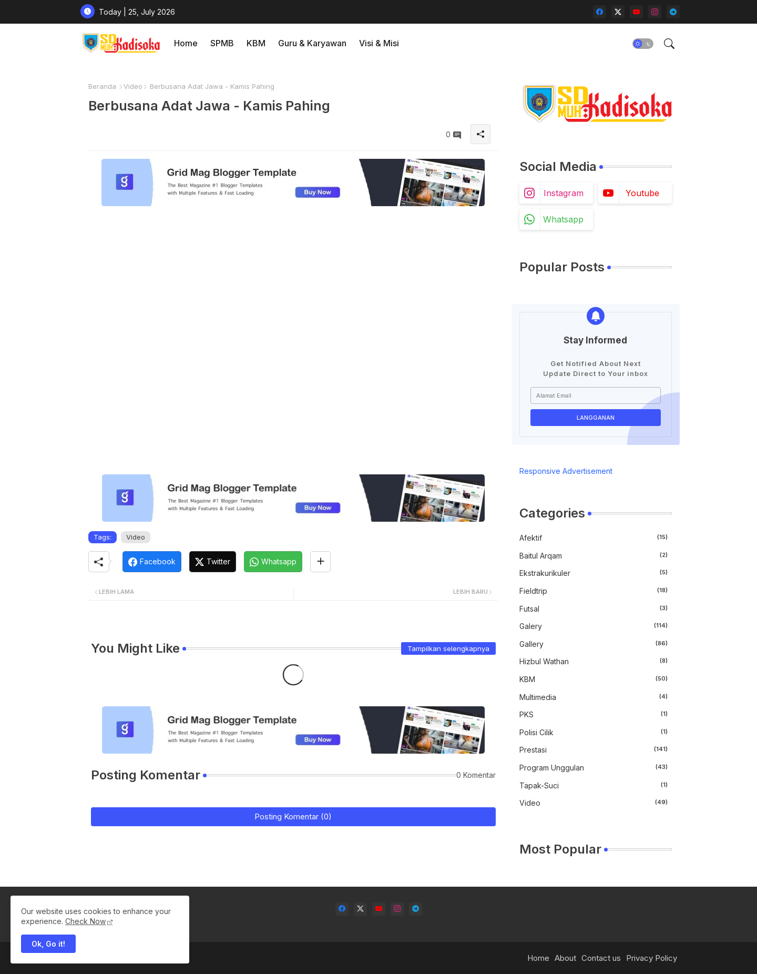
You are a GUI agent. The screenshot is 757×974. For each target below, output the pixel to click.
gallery (593, 643)
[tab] (186, 43)
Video (133, 86)
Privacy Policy (651, 958)
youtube (642, 193)
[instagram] (654, 11)
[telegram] (673, 11)
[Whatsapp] (273, 561)
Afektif (593, 537)
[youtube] (636, 11)
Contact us (601, 958)
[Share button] (320, 561)
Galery (593, 626)
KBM (256, 43)
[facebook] (599, 11)
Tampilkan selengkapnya (448, 648)
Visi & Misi (379, 43)
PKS (593, 714)
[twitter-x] (618, 11)
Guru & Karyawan (312, 43)
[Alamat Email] (595, 395)
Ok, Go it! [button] (48, 943)
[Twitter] (212, 561)
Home (186, 43)
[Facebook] (151, 561)
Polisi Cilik (593, 732)
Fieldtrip (593, 590)
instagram (564, 193)
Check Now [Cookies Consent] (85, 921)
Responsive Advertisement (565, 470)
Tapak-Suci (593, 785)
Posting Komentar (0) (293, 816)
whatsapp (563, 219)
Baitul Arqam (593, 555)
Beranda (102, 86)
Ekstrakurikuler (593, 572)
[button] (642, 43)
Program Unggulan (593, 767)
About (565, 958)
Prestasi (593, 749)
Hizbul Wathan (593, 661)
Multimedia (593, 697)
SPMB (222, 43)
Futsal (593, 608)
